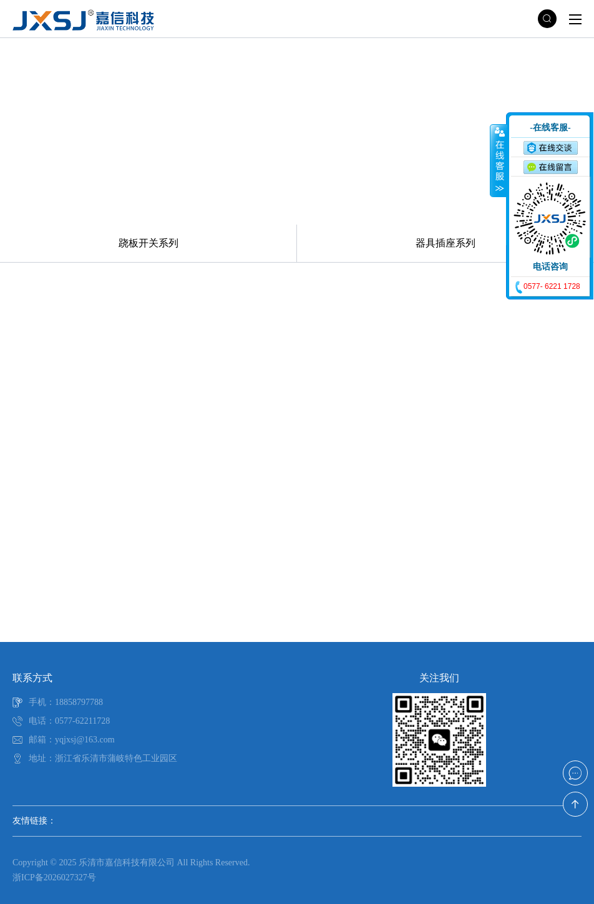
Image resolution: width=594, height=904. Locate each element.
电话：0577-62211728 (69, 721)
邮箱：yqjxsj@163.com (72, 739)
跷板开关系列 (148, 243)
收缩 (498, 160)
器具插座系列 (445, 243)
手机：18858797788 (66, 702)
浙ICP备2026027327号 (54, 877)
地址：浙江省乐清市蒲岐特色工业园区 (103, 758)
